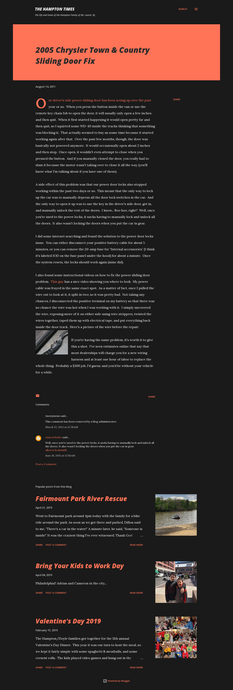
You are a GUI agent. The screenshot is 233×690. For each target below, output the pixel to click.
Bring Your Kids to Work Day (80, 565)
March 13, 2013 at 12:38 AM (61, 427)
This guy (57, 281)
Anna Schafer (53, 437)
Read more (136, 544)
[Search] (182, 9)
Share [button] (176, 99)
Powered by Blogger (116, 680)
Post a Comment (46, 464)
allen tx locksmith (56, 450)
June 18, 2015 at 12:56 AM (60, 455)
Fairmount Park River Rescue (81, 498)
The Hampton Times (54, 9)
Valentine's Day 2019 (68, 620)
